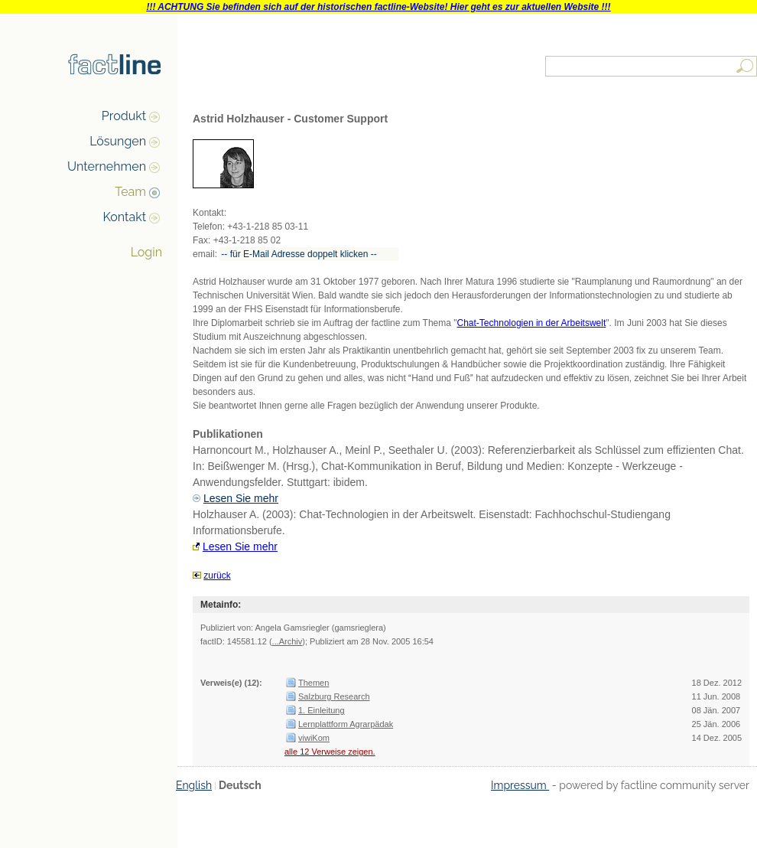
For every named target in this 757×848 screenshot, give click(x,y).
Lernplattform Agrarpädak (345, 724)
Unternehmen (106, 166)
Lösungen (117, 141)
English (194, 785)
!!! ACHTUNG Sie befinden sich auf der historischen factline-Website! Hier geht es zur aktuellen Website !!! (378, 7)
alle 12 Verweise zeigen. (329, 751)
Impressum (520, 785)
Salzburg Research (334, 696)
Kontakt (124, 217)
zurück (216, 575)
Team (130, 191)
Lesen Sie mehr (240, 498)
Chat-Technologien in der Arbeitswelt (531, 323)
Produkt (124, 116)
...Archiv (287, 641)
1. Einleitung (321, 710)
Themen (313, 682)
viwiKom (314, 737)
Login (146, 252)
